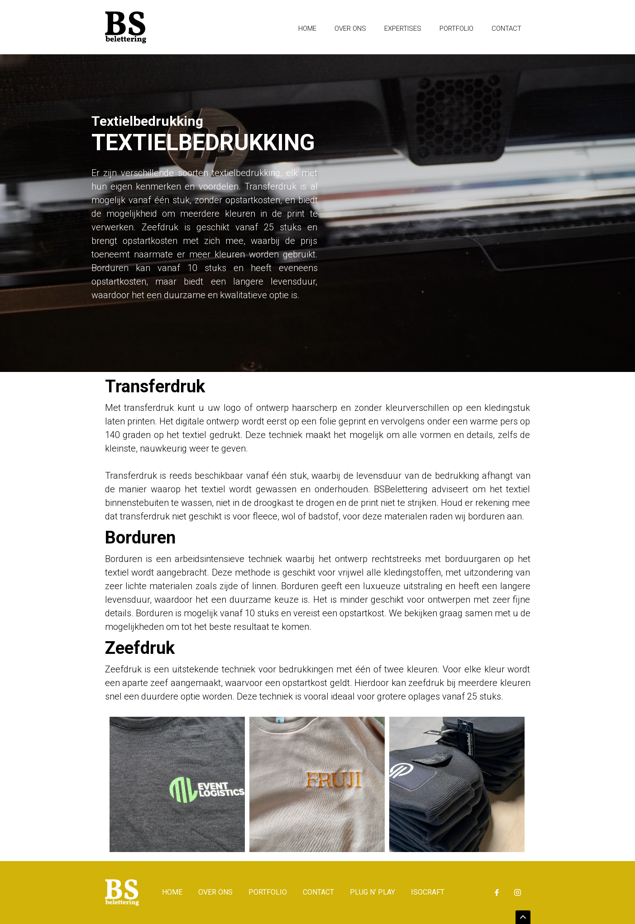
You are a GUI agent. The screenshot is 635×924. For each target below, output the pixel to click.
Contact (506, 28)
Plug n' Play (372, 892)
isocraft (427, 892)
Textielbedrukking (147, 121)
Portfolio (456, 28)
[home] (125, 27)
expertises (402, 28)
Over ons (350, 28)
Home (307, 28)
